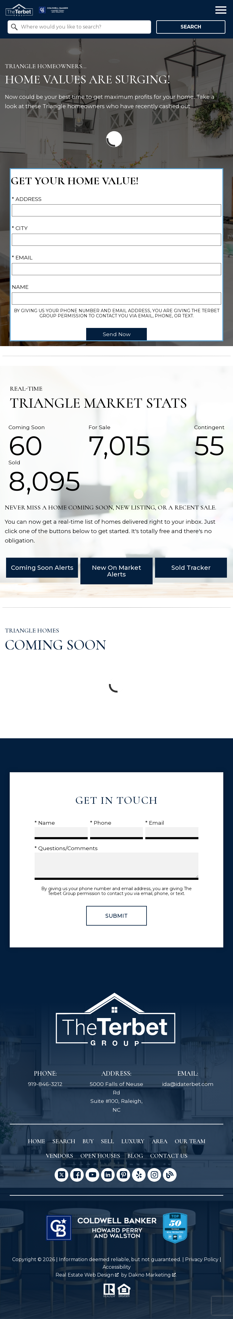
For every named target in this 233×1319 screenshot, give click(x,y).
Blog (135, 1156)
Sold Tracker (191, 567)
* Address (27, 199)
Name (20, 287)
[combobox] (79, 27)
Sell (107, 1141)
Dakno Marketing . (152, 1275)
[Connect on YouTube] (92, 1175)
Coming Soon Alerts (42, 567)
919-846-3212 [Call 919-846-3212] (45, 1084)
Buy (88, 1141)
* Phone (100, 823)
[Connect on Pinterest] (123, 1175)
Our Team (190, 1141)
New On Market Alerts (116, 571)
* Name (45, 823)
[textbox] (83, 27)
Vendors (59, 1156)
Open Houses (100, 1156)
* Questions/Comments (66, 848)
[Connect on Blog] (170, 1175)
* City (20, 228)
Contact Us (168, 1156)
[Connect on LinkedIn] (108, 1175)
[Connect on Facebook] (77, 1175)
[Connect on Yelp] (139, 1175)
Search (191, 27)
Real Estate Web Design (87, 1275)
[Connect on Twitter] (61, 1175)
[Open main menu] (221, 10)
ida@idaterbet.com (188, 1084)
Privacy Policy (201, 1259)
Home (36, 1141)
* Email (22, 257)
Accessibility (117, 1267)
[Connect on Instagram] (154, 1175)
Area (159, 1141)
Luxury (132, 1141)
